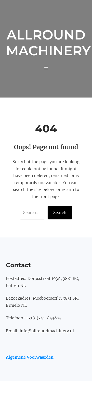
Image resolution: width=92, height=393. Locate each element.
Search (59, 212)
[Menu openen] (46, 67)
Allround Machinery (48, 43)
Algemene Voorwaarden (29, 357)
